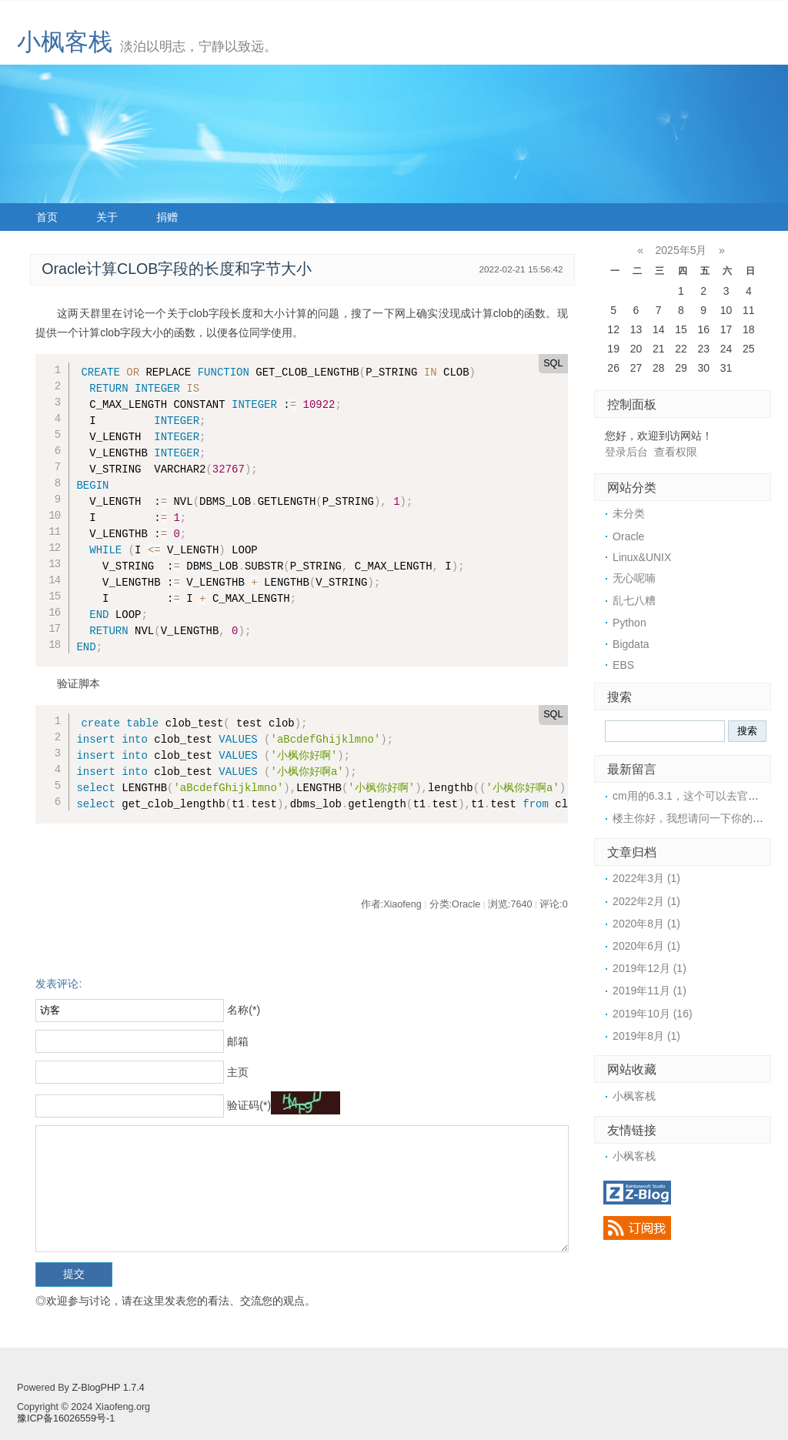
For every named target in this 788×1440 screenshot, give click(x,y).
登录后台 (626, 452)
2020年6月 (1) (646, 946)
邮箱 (238, 1041)
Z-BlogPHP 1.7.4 (108, 1387)
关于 (107, 217)
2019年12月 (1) (649, 968)
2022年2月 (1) (646, 901)
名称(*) (243, 1010)
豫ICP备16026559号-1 (66, 1418)
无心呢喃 (634, 578)
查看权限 (675, 452)
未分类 (629, 513)
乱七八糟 (634, 600)
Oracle (628, 536)
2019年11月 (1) (649, 990)
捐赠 (167, 217)
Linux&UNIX (642, 557)
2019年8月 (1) (646, 1036)
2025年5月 (681, 250)
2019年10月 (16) (653, 1013)
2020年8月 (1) (646, 923)
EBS (623, 665)
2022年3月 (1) (646, 878)
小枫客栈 (64, 41)
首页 (47, 217)
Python (629, 622)
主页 (238, 1072)
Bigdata (631, 644)
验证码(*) (249, 1105)
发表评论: (58, 983)
